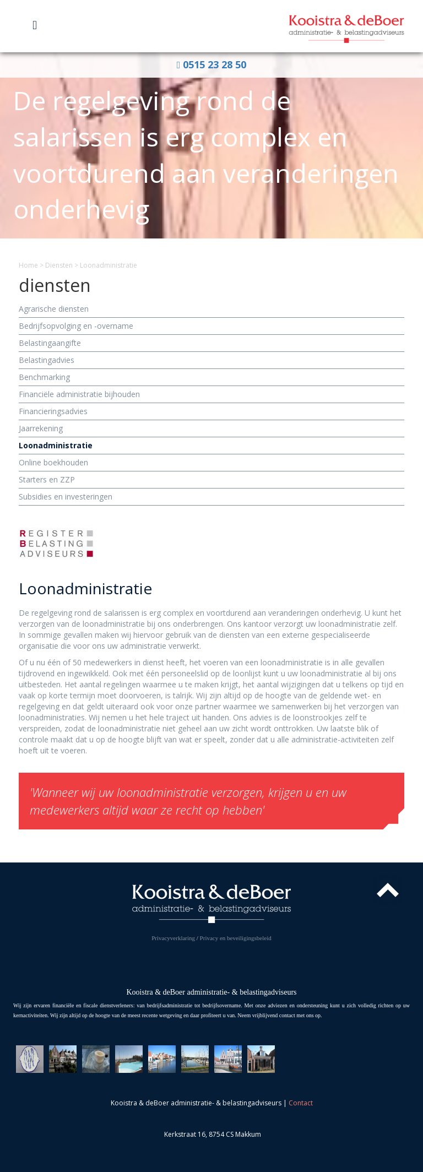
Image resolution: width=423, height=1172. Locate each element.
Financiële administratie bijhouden (79, 394)
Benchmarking (44, 377)
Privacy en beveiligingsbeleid (236, 938)
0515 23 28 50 (212, 64)
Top (388, 890)
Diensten (59, 265)
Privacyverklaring (173, 938)
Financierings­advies (53, 411)
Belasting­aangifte (50, 343)
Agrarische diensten (54, 308)
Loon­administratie (56, 445)
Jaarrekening (41, 428)
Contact (301, 1103)
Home (28, 265)
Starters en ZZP (47, 479)
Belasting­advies (46, 360)
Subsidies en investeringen (65, 496)
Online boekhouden (53, 462)
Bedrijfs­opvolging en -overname (76, 326)
